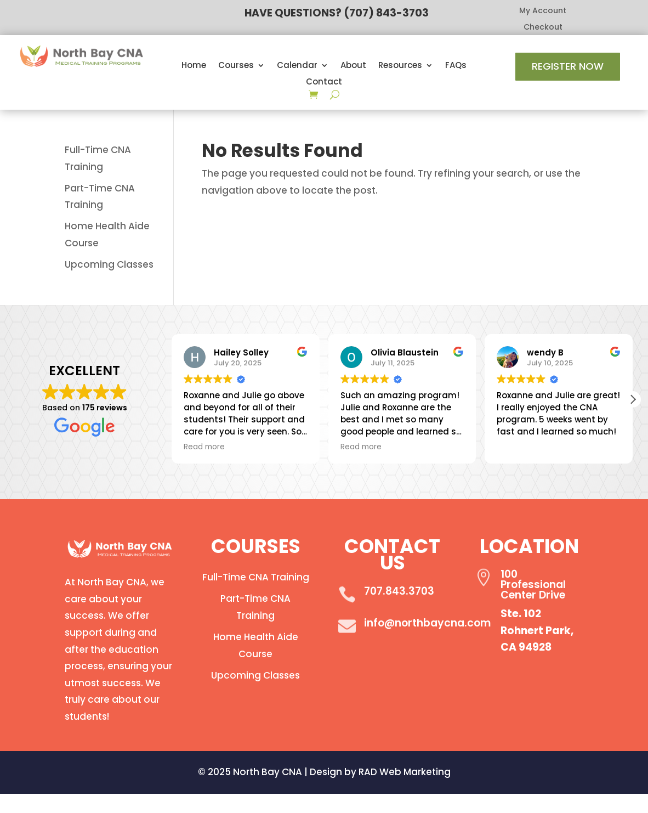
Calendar (297, 66)
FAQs (456, 66)
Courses (236, 66)
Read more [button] (204, 447)
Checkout (543, 27)
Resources (400, 66)
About (353, 66)
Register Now (568, 66)
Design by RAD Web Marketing (380, 771)
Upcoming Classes (109, 264)
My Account (542, 11)
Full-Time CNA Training (255, 577)
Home (193, 66)
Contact (324, 82)
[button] (632, 399)
